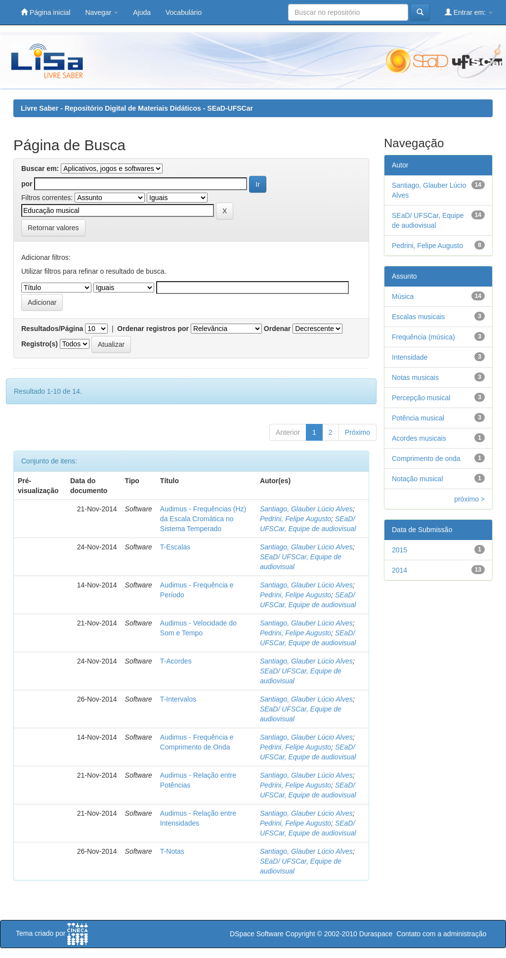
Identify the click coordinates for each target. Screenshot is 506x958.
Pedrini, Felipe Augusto (295, 519)
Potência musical (418, 418)
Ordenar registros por (153, 329)
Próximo (357, 432)
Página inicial (45, 12)
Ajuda (142, 12)
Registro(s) (39, 344)
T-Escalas (175, 547)
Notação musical (417, 479)
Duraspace (376, 934)
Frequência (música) (423, 337)
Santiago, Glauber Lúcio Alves (306, 509)
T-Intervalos (178, 699)
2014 (399, 570)
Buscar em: (40, 168)
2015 (399, 550)
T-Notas (172, 851)
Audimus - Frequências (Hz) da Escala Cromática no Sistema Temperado (203, 519)
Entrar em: (469, 12)
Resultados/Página (52, 329)
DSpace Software (257, 934)
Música (403, 296)
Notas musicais (415, 377)
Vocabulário (184, 12)
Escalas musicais (418, 317)
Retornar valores (53, 228)
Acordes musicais (419, 438)
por (27, 184)
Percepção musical (421, 398)
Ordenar (277, 329)
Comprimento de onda (426, 458)
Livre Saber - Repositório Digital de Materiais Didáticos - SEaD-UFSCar (137, 108)
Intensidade (409, 357)
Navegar (101, 12)
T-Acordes (176, 661)
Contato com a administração (441, 934)
